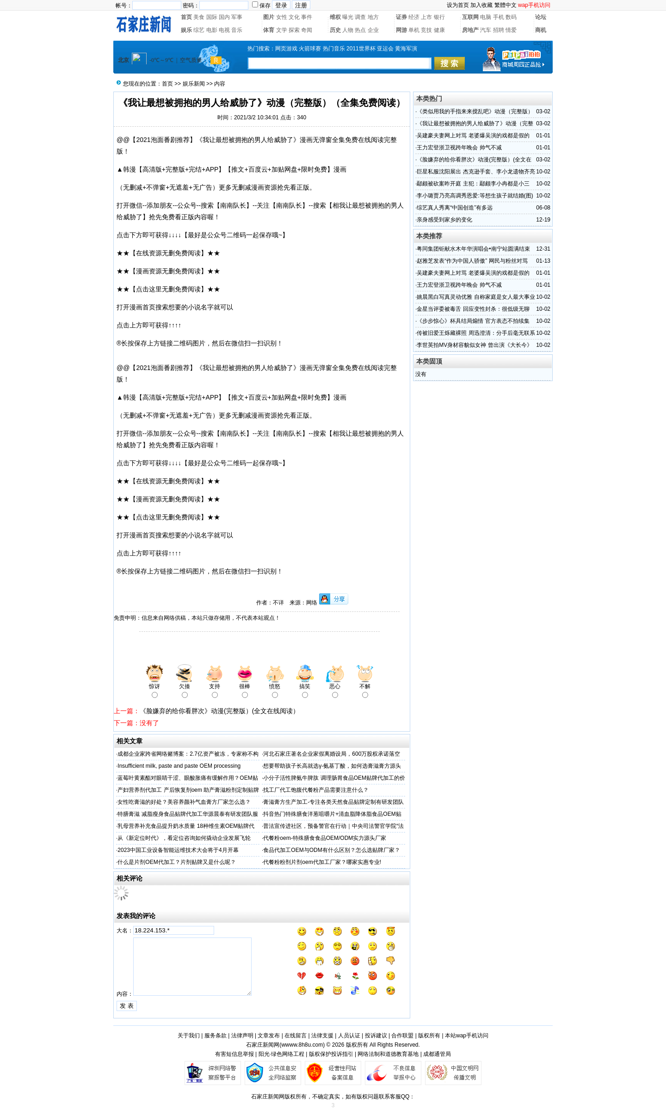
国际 (211, 17)
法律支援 (322, 1035)
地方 (373, 17)
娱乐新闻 (194, 83)
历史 (335, 30)
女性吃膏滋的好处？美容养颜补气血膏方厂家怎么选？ (184, 802)
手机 (498, 17)
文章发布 (269, 1035)
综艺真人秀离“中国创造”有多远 (455, 207)
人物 (347, 30)
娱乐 (186, 30)
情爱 (511, 30)
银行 (439, 17)
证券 (401, 17)
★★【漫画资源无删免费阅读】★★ (168, 271)
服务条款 (215, 1035)
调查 (360, 17)
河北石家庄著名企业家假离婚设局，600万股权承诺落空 (331, 754)
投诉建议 (376, 1035)
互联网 (470, 17)
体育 (268, 30)
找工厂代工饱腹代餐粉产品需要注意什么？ (316, 790)
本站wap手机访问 (466, 1035)
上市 (426, 17)
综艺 (198, 30)
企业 (373, 30)
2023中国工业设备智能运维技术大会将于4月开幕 (177, 850)
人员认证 (349, 1035)
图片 (268, 17)
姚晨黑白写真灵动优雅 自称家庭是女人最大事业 (476, 297)
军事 (236, 17)
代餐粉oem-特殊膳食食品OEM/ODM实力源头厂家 (324, 838)
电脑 (485, 17)
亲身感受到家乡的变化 (444, 219)
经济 (413, 17)
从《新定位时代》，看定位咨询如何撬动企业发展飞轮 (184, 838)
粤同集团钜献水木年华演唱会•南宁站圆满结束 (473, 249)
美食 (198, 17)
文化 (294, 17)
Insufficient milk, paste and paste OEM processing (178, 766)
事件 (306, 17)
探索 (294, 30)
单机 (413, 30)
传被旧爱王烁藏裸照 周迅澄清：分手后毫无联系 (476, 333)
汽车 (485, 30)
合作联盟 (402, 1035)
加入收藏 (481, 5)
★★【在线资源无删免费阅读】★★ (168, 253)
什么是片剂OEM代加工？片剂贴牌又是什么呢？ (176, 862)
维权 (335, 17)
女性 (281, 17)
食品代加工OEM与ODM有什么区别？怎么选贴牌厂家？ (331, 850)
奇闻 (306, 30)
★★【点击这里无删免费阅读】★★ (168, 289)
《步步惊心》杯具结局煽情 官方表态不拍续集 (473, 321)
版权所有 (429, 1035)
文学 (281, 30)
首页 (186, 17)
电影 (211, 30)
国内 (224, 17)
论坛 (540, 17)
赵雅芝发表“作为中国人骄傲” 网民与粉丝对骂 (472, 261)
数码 (511, 17)
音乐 (236, 30)
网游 (401, 30)
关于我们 (189, 1035)
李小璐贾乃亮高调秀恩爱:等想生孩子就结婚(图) (475, 195)
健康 (439, 30)
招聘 (498, 30)
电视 (224, 30)
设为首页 (458, 5)
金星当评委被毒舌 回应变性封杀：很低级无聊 (473, 309)
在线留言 (295, 1035)
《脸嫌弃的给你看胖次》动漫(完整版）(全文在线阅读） (219, 711)
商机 (540, 30)
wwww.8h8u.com (302, 1045)
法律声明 (242, 1035)
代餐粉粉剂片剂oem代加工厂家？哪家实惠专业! (322, 862)
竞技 (426, 30)
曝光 (347, 17)
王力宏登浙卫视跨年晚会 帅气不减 (459, 147)
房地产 (470, 30)
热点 (360, 30)
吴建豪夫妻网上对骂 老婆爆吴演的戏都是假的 (473, 135)
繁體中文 (505, 5)
